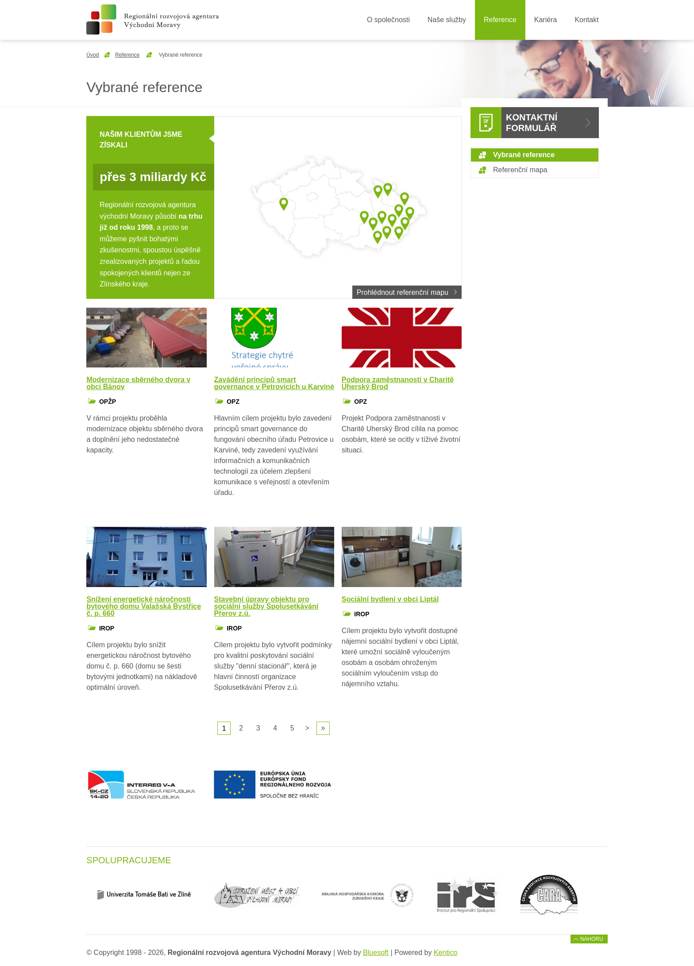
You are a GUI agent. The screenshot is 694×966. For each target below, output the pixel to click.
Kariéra (545, 19)
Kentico (445, 952)
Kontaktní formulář (531, 122)
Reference (500, 19)
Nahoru (591, 939)
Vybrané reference (524, 154)
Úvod (92, 55)
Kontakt (586, 19)
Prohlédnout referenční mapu (402, 292)
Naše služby (447, 19)
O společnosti (388, 19)
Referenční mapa (520, 170)
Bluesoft (376, 952)
